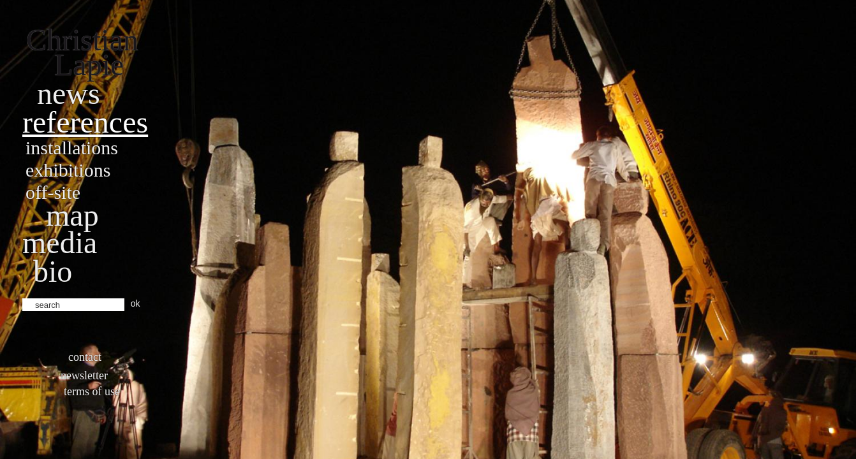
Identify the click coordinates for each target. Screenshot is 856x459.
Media (59, 242)
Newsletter (84, 375)
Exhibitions (68, 169)
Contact (84, 357)
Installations (72, 147)
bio (52, 271)
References (85, 122)
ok (135, 303)
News (68, 93)
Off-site (53, 192)
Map (72, 215)
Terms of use (92, 391)
